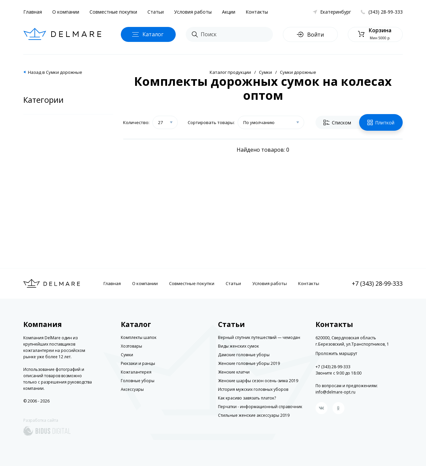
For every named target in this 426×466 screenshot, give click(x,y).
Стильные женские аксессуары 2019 (254, 415)
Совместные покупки (113, 12)
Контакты (257, 12)
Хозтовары (131, 346)
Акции (228, 12)
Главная (32, 12)
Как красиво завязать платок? (247, 398)
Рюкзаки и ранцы (138, 363)
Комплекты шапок (138, 337)
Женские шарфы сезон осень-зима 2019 (258, 381)
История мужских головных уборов (253, 389)
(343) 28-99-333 (385, 12)
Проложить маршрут (336, 353)
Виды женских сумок (238, 346)
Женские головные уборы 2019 (249, 363)
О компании (65, 12)
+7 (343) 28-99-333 (377, 283)
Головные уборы (137, 381)
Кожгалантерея (136, 372)
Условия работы (193, 12)
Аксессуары (132, 389)
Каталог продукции (230, 72)
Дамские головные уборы (244, 355)
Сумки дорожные (298, 72)
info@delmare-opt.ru (335, 392)
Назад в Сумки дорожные (55, 72)
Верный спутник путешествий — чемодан (259, 337)
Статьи (155, 12)
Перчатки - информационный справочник (260, 406)
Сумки (265, 72)
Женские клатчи (234, 372)
